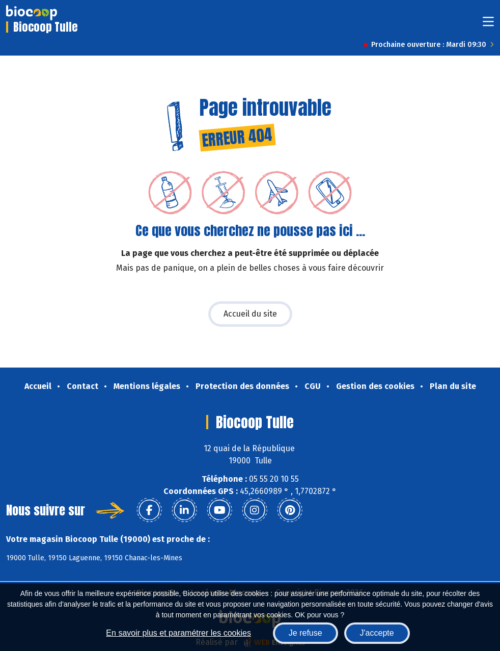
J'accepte (377, 633)
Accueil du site (250, 314)
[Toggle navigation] (488, 24)
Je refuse (305, 633)
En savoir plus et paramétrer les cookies (178, 633)
